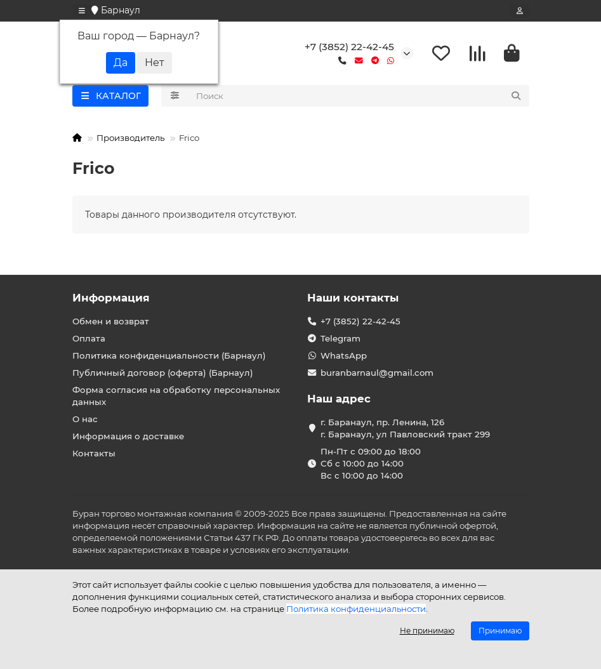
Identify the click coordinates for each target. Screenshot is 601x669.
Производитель (130, 138)
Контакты (94, 453)
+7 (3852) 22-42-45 (349, 47)
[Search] (358, 96)
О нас (85, 419)
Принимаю (500, 630)
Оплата (88, 338)
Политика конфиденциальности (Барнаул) (169, 355)
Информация (111, 297)
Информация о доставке (128, 436)
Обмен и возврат (110, 321)
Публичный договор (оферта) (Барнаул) (162, 373)
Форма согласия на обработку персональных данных (176, 396)
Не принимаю (427, 630)
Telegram (340, 338)
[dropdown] (81, 11)
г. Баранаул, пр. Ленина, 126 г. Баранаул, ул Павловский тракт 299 (405, 428)
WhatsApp (343, 355)
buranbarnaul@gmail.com (376, 373)
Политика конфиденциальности (356, 609)
